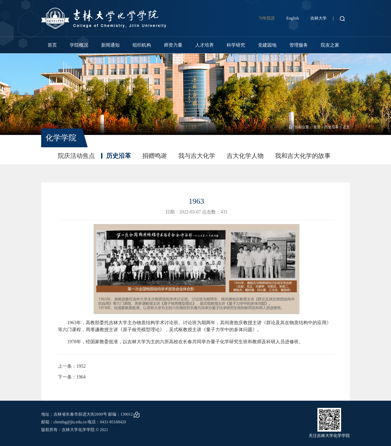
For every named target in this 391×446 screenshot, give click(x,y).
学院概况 (79, 45)
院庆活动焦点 (76, 156)
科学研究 (236, 45)
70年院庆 (267, 18)
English (292, 18)
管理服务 (298, 45)
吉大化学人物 (245, 156)
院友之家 (330, 45)
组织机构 (141, 45)
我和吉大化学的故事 (303, 156)
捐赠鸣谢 (154, 156)
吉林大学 (318, 18)
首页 (52, 45)
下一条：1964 (72, 377)
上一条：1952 (72, 366)
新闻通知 (110, 45)
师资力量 (173, 45)
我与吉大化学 (196, 156)
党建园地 (267, 45)
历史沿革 (331, 127)
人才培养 (204, 45)
